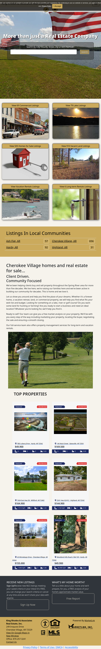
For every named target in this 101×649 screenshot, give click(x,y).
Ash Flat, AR (27, 241)
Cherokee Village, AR (73, 241)
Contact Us (11, 642)
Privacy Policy (46, 6)
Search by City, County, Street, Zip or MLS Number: (50, 47)
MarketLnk (90, 620)
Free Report (73, 598)
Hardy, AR (27, 247)
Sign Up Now (27, 604)
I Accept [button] (57, 6)
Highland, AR (73, 247)
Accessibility (71, 647)
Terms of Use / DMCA (51, 647)
